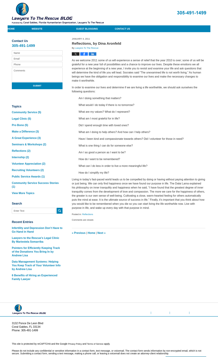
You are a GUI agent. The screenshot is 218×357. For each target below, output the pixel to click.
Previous (79, 232)
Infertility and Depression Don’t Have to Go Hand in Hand (35, 214)
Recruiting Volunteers (27, 161)
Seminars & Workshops (28, 139)
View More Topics (22, 177)
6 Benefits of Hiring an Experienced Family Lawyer (33, 261)
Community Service (26, 111)
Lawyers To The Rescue (52, 344)
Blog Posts (200, 294)
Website (70, 28)
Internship (20, 150)
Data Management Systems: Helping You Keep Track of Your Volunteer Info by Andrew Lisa (36, 249)
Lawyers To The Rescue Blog (57, 13)
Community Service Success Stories (36, 172)
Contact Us (173, 28)
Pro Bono (19, 122)
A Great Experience (25, 133)
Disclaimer (166, 294)
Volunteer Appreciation (28, 155)
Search (60, 195)
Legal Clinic (21, 117)
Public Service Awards (27, 166)
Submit (37, 85)
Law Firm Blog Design (190, 345)
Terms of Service (97, 328)
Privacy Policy (75, 328)
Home (28, 28)
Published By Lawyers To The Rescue (191, 13)
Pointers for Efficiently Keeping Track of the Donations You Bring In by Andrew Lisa (36, 236)
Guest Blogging (121, 28)
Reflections (87, 214)
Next (102, 232)
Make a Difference (25, 128)
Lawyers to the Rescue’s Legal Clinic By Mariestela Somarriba (36, 224)
